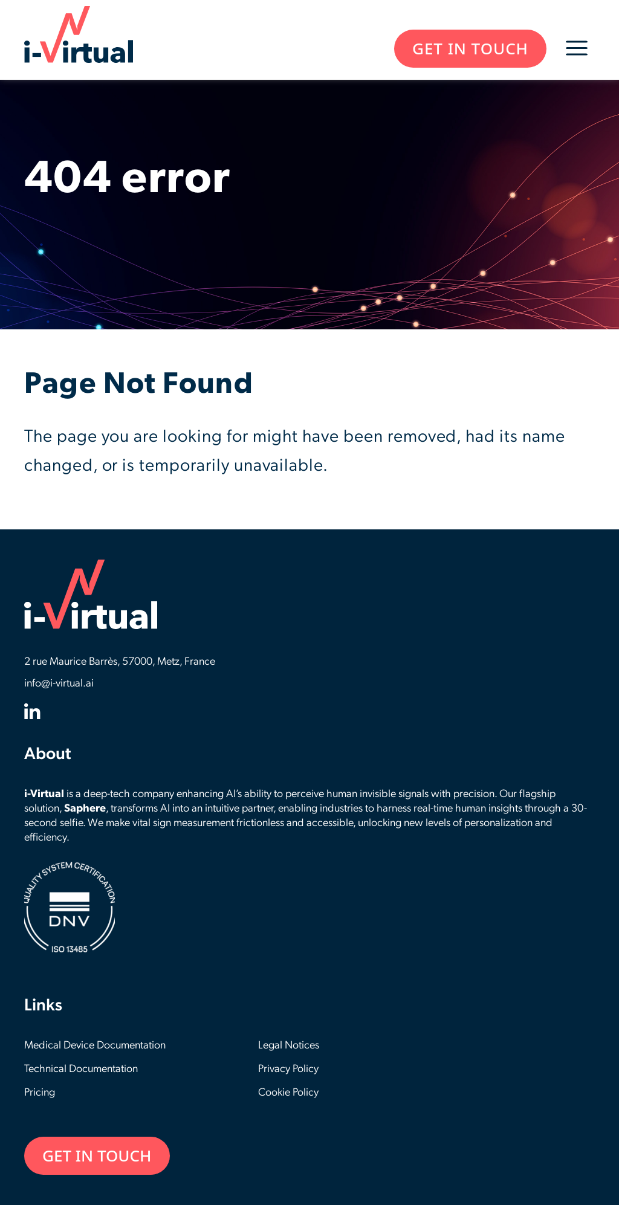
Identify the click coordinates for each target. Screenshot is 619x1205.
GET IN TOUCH (470, 48)
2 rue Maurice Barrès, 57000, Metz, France (119, 662)
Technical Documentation (81, 1069)
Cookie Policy (288, 1093)
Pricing (39, 1093)
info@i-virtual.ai (59, 684)
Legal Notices (288, 1046)
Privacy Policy (288, 1069)
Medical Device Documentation (95, 1046)
